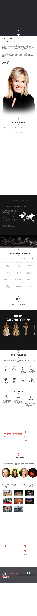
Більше (18, 418)
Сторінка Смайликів (18, 517)
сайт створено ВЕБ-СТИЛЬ (13, 574)
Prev (3, 406)
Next (34, 406)
